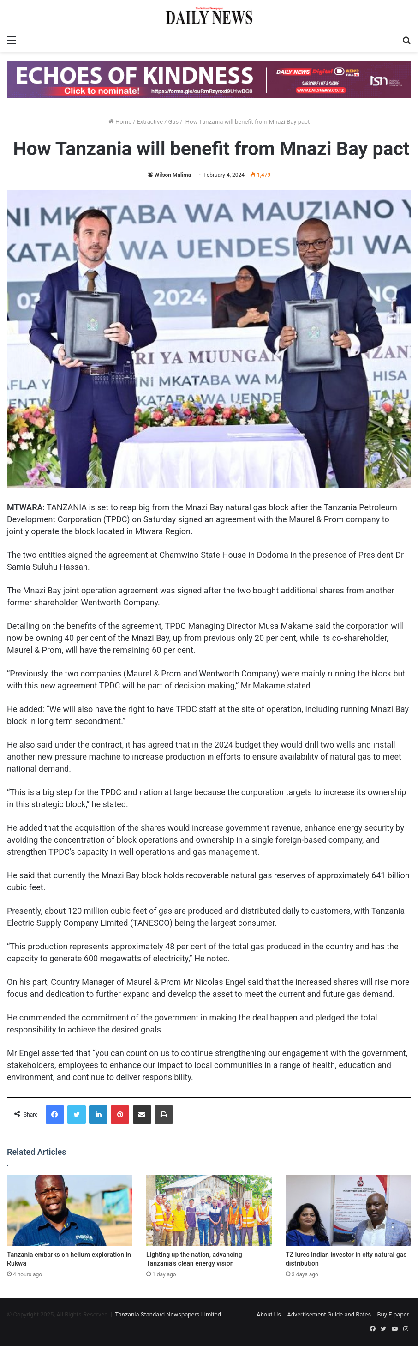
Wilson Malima (173, 175)
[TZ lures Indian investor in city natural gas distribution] (348, 1210)
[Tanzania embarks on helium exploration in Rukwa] (69, 1210)
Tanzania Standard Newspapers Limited (168, 1314)
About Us (269, 1314)
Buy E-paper (393, 1314)
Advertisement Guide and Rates (329, 1314)
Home (119, 121)
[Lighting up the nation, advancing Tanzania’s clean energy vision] (209, 1210)
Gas (173, 121)
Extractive (150, 121)
